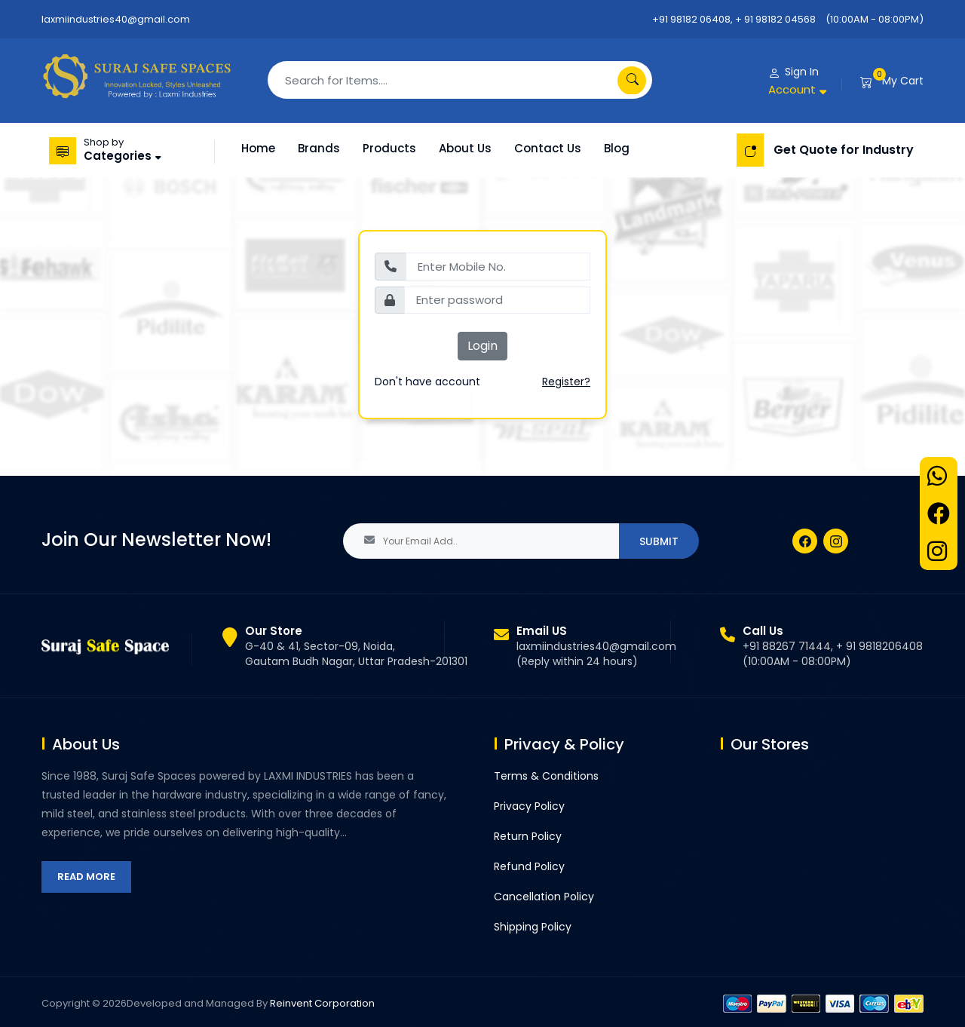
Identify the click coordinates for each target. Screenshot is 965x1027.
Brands (319, 148)
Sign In (802, 71)
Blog (617, 148)
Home (258, 148)
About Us (465, 148)
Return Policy (528, 836)
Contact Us (547, 148)
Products (389, 148)
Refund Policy (529, 866)
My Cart (903, 80)
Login (482, 345)
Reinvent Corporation (322, 1003)
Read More (86, 876)
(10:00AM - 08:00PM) (875, 19)
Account (792, 89)
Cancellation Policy (544, 896)
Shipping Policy (532, 926)
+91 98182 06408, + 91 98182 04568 (734, 19)
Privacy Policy (529, 806)
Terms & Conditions (546, 775)
